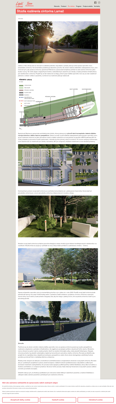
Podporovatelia (88, 6)
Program (78, 6)
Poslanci (63, 6)
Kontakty (97, 6)
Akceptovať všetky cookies (20, 400)
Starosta (56, 6)
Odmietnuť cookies (96, 400)
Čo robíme (71, 6)
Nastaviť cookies (58, 400)
